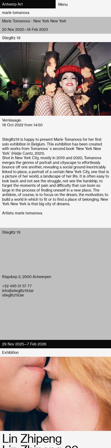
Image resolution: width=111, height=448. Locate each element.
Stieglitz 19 (11, 38)
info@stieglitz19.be (18, 290)
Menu (63, 4)
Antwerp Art (12, 4)
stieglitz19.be (13, 295)
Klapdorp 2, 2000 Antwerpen (26, 276)
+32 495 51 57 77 (17, 286)
